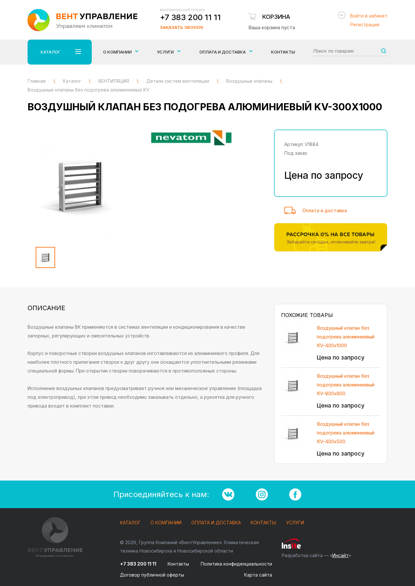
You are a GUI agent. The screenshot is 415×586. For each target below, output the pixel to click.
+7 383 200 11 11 (190, 17)
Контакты (283, 52)
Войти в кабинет (368, 15)
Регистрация (364, 24)
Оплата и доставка (324, 210)
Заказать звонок (181, 27)
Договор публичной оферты (152, 575)
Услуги (295, 522)
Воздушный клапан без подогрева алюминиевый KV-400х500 (345, 433)
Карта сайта (258, 575)
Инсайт (340, 555)
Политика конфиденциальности (236, 564)
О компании (166, 522)
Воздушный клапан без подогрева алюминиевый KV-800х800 (345, 385)
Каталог (130, 522)
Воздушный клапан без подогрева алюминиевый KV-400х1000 (345, 336)
